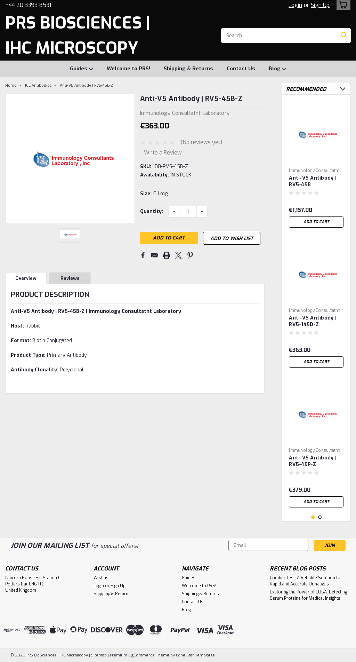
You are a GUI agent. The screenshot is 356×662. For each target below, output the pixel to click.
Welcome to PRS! (128, 68)
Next (342, 89)
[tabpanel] (316, 165)
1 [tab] (313, 517)
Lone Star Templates (195, 655)
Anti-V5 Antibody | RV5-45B (313, 181)
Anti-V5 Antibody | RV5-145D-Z (313, 321)
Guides (81, 69)
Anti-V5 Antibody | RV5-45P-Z (313, 461)
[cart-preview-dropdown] (342, 5)
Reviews (69, 279)
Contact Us (241, 68)
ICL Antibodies (38, 85)
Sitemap (99, 655)
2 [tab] (320, 517)
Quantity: (151, 211)
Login (295, 5)
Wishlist (102, 578)
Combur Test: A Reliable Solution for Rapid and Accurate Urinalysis (306, 581)
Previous (335, 89)
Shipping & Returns (188, 68)
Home (11, 85)
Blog (277, 69)
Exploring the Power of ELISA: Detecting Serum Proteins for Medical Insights (308, 595)
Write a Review (163, 152)
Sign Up (320, 5)
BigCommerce (141, 655)
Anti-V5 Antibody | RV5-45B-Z (86, 85)
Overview (26, 279)
